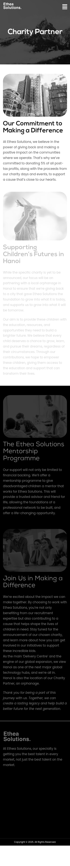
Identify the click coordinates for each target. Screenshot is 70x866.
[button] (65, 7)
